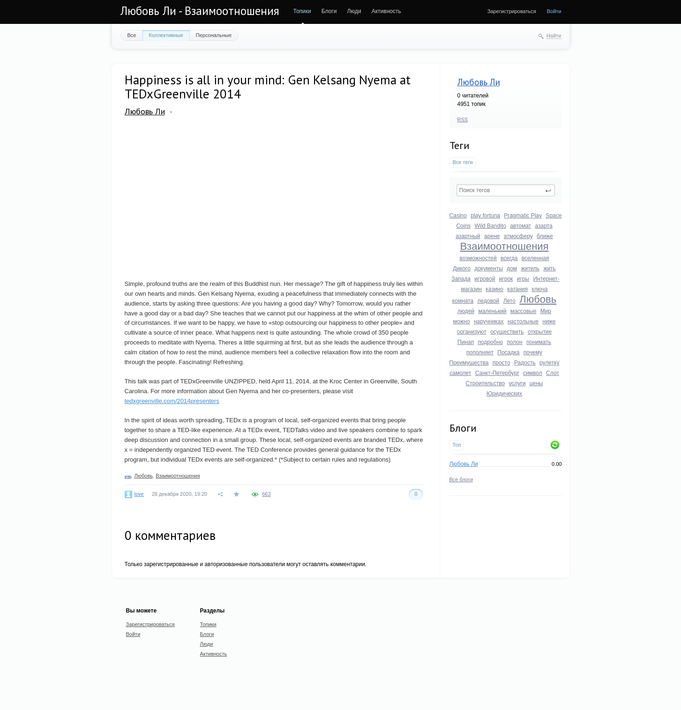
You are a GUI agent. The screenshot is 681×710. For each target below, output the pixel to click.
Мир (545, 311)
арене (492, 236)
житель (530, 268)
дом (512, 268)
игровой (484, 279)
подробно (490, 342)
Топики (302, 11)
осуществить (507, 332)
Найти (553, 35)
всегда (509, 258)
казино (494, 289)
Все (131, 35)
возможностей (478, 258)
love (139, 494)
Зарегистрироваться (511, 11)
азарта (543, 226)
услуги (517, 383)
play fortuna (485, 215)
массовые (523, 311)
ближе (545, 236)
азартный (468, 236)
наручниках (489, 321)
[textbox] (505, 190)
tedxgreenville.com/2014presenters (172, 400)
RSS (462, 119)
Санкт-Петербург (497, 373)
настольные (523, 321)
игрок (506, 279)
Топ (457, 445)
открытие (540, 332)
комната (462, 301)
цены (536, 383)
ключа (539, 289)
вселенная (535, 258)
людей (465, 311)
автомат (520, 226)
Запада (461, 279)
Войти (554, 11)
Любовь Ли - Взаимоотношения (199, 10)
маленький (492, 311)
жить (549, 268)
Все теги (463, 162)
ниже (549, 321)
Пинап (465, 342)
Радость (525, 362)
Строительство (485, 383)
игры (523, 279)
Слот (552, 373)
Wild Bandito (490, 226)
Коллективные (166, 35)
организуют (471, 332)
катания (517, 289)
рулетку (549, 362)
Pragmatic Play (523, 215)
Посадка (508, 352)
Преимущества (469, 362)
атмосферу (518, 236)
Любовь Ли (478, 82)
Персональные (214, 35)
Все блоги (461, 479)
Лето (509, 301)
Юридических (504, 393)
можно (461, 321)
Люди (354, 11)
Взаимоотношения (504, 246)
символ (532, 373)
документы (488, 268)
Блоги (329, 11)
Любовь (537, 299)
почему (533, 352)
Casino (458, 215)
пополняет (480, 352)
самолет (460, 373)
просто (501, 362)
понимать (538, 342)
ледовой (489, 301)
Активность (386, 11)
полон (514, 342)
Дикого (462, 268)
